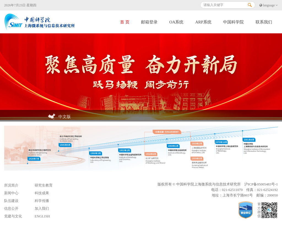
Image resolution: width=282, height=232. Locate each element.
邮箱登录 (149, 22)
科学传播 (42, 201)
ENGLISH (42, 216)
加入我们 (42, 208)
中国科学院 (233, 22)
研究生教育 (44, 185)
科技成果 (42, 193)
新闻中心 (11, 193)
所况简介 (11, 185)
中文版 (59, 117)
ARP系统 (203, 22)
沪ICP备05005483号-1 (261, 184)
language (268, 5)
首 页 (124, 22)
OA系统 (176, 22)
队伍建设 (11, 201)
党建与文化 (13, 216)
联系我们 (264, 22)
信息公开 (11, 208)
